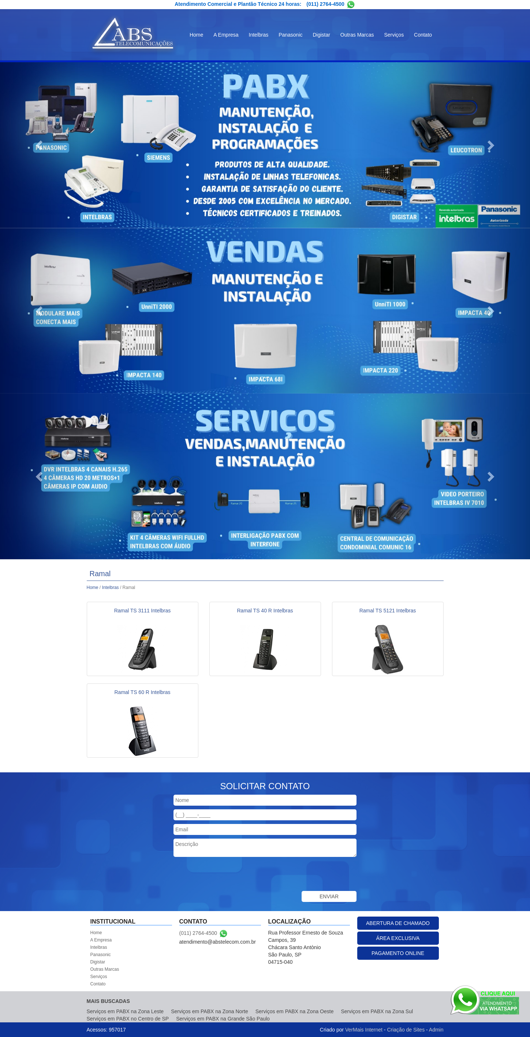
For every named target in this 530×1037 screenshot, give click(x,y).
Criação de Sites (406, 1030)
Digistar (321, 35)
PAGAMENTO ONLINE (398, 953)
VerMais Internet (363, 1030)
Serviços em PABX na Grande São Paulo (223, 1019)
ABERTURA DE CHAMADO (398, 923)
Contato (423, 35)
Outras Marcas (357, 35)
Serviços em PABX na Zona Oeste (294, 1011)
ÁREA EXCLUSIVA (398, 938)
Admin (436, 1030)
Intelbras (259, 35)
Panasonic (290, 35)
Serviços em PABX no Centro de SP (128, 1019)
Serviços (394, 35)
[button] (39, 145)
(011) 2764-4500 (325, 4)
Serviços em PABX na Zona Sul (377, 1011)
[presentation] (229, 875)
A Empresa (225, 35)
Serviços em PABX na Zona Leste (125, 1011)
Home (196, 35)
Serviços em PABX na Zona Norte (209, 1011)
